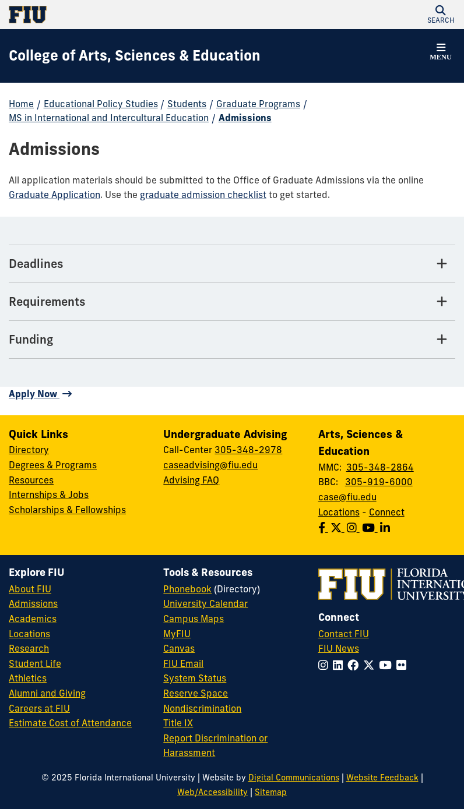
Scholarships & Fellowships (67, 509)
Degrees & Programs (53, 465)
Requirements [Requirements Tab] (47, 301)
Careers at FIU (39, 708)
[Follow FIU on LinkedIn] (340, 665)
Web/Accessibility (212, 792)
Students (186, 103)
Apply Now (34, 394)
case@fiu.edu (347, 497)
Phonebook (187, 589)
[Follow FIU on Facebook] (355, 665)
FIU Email (183, 663)
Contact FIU (343, 634)
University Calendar (205, 603)
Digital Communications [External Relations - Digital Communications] (293, 777)
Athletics (28, 678)
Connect (387, 512)
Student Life (35, 663)
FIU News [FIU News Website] (338, 648)
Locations (339, 512)
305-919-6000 (379, 481)
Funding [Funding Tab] (31, 339)
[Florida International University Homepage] (120, 14)
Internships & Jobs (49, 494)
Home (21, 103)
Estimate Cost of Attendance (70, 723)
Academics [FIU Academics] (33, 618)
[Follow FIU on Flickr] (403, 665)
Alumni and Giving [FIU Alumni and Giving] (47, 693)
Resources (31, 480)
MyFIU (177, 634)
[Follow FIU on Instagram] (325, 665)
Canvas (179, 648)
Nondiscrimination (202, 708)
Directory (29, 449)
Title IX (178, 723)
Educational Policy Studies (101, 103)
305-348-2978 (248, 449)
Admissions (245, 117)
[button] (440, 14)
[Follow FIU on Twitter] (371, 665)
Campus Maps (193, 618)
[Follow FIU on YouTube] (387, 665)
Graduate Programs (258, 103)
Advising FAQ (191, 480)
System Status (194, 678)
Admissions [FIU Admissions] (33, 603)
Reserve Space (195, 693)
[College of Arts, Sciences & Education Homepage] (135, 56)
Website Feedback (382, 777)
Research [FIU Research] (29, 648)
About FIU (30, 589)
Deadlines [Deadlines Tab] (36, 263)
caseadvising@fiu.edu (210, 465)
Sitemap (271, 792)
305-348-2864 (380, 467)
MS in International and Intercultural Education (109, 117)
